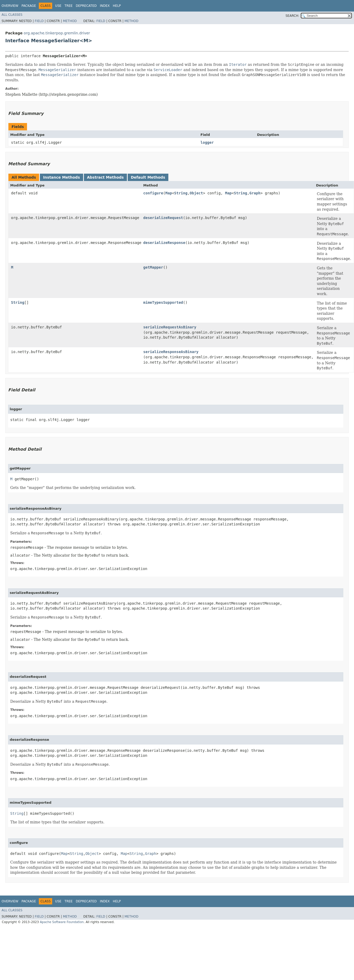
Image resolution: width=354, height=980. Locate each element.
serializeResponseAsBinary (171, 352)
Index (105, 6)
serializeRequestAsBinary (169, 327)
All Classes (12, 15)
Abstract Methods (105, 177)
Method (70, 21)
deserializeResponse (164, 243)
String (180, 193)
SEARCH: (292, 16)
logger (207, 142)
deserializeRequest (163, 218)
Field (39, 21)
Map (168, 193)
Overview (10, 6)
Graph (254, 193)
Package (29, 6)
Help (117, 6)
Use (58, 6)
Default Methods (148, 177)
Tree (69, 6)
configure (153, 193)
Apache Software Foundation (62, 922)
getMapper (153, 267)
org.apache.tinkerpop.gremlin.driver (57, 33)
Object (196, 193)
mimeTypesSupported (163, 302)
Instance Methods (61, 177)
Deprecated (86, 6)
